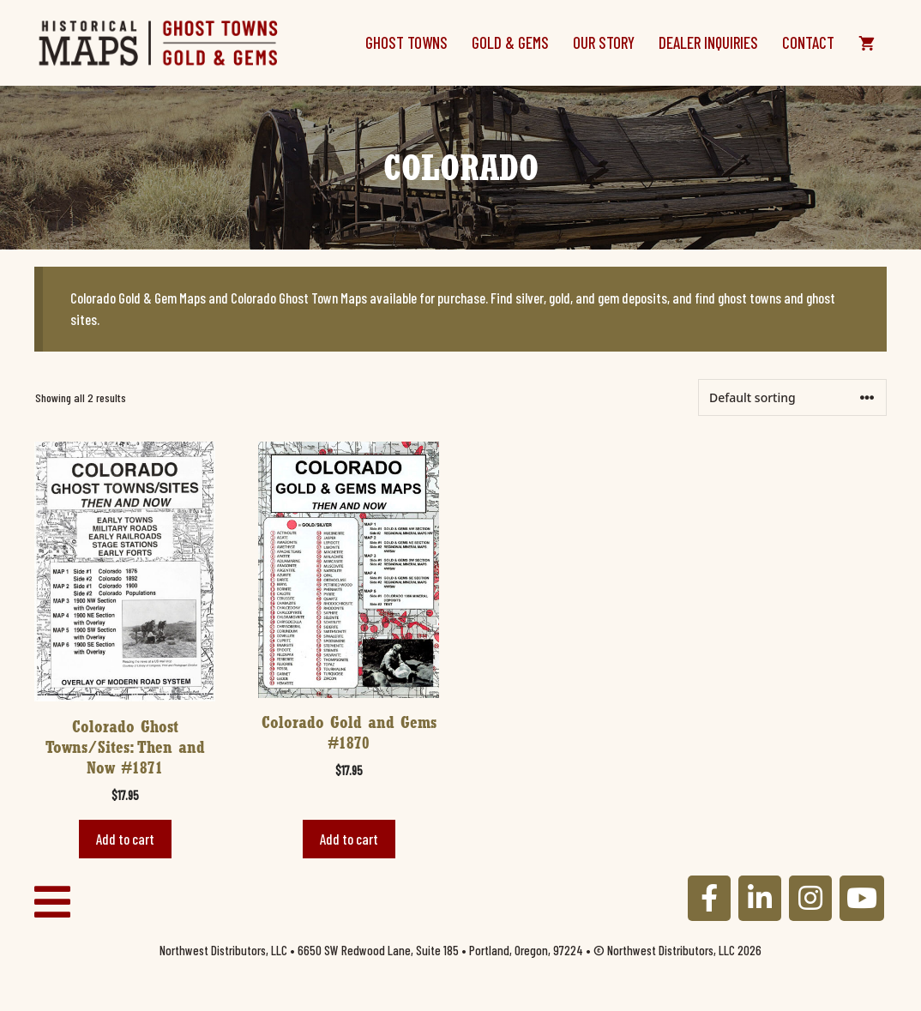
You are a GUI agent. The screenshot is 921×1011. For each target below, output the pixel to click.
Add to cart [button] (125, 838)
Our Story (604, 42)
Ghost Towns (406, 42)
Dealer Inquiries (708, 42)
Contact (808, 42)
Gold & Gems (510, 42)
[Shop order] (792, 397)
